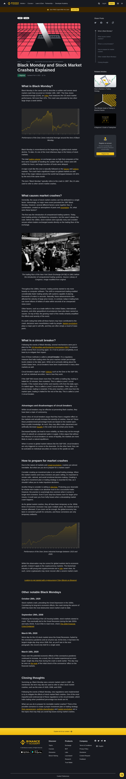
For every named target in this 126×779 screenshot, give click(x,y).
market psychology (65, 709)
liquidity (40, 427)
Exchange (68, 745)
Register (111, 3)
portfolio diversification (45, 709)
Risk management (29, 709)
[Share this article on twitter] (95, 23)
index (46, 96)
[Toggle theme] (122, 3)
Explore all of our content (63, 731)
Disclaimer (83, 752)
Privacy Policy (84, 749)
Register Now (105, 153)
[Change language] (118, 3)
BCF (66, 749)
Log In (104, 3)
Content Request (85, 755)
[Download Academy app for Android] (36, 752)
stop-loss (53, 487)
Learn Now (75, 9)
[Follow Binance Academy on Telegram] (102, 741)
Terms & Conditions (86, 745)
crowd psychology (54, 465)
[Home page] (13, 3)
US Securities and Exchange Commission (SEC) (50, 347)
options (76, 169)
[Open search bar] (98, 3)
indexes (49, 372)
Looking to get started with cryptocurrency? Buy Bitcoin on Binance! (50, 580)
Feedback (83, 759)
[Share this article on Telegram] (107, 23)
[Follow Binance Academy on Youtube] (105, 740)
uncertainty (65, 207)
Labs (66, 752)
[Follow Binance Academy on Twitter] (98, 741)
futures (66, 169)
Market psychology (70, 323)
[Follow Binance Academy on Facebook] (95, 741)
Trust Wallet (68, 762)
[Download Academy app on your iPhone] (25, 752)
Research (68, 759)
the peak (34, 663)
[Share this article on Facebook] (101, 23)
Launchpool (68, 755)
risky (61, 568)
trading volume (34, 159)
